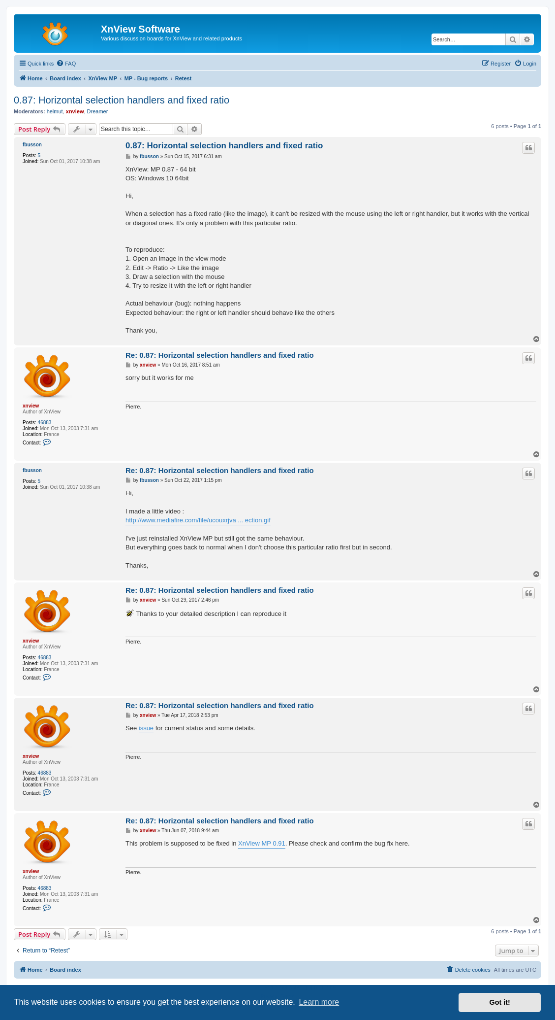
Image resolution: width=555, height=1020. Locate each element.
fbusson (32, 144)
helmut (55, 111)
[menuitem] (66, 63)
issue (146, 728)
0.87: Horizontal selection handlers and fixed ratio (121, 100)
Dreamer (97, 111)
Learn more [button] (319, 1002)
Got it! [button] (500, 1002)
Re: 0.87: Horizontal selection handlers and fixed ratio (219, 355)
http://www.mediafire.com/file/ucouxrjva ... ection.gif (198, 520)
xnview (75, 111)
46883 (45, 422)
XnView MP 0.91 (261, 843)
